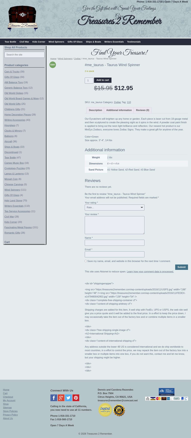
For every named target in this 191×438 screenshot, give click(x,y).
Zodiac (77, 58)
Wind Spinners (56, 41)
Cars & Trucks (11, 71)
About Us (8, 418)
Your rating (91, 202)
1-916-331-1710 (153, 1)
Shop (6, 404)
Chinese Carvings (13, 184)
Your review (92, 214)
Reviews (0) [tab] (142, 110)
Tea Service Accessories (17, 211)
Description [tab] (95, 110)
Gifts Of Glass (75, 41)
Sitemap (7, 407)
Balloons (9, 136)
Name (89, 238)
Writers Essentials (114, 41)
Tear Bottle (10, 41)
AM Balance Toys (13, 82)
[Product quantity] (89, 81)
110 (129, 102)
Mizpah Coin (11, 179)
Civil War (24, 41)
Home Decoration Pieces (17, 114)
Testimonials (134, 41)
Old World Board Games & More (21, 98)
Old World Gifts (12, 104)
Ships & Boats (93, 41)
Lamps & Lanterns (14, 173)
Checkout (8, 397)
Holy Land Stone (13, 200)
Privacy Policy (10, 415)
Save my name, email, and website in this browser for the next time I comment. (129, 261)
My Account (9, 400)
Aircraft (8, 141)
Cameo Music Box (14, 163)
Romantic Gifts (12, 233)
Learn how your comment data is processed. (150, 271)
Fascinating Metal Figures (18, 227)
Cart (5, 393)
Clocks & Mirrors (13, 130)
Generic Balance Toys (16, 88)
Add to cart (102, 80)
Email (88, 249)
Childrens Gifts (12, 109)
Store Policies (10, 411)
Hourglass (9, 125)
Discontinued (11, 152)
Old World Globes (13, 93)
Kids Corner (38, 41)
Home (53, 58)
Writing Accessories (14, 120)
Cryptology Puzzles (14, 168)
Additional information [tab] (119, 110)
